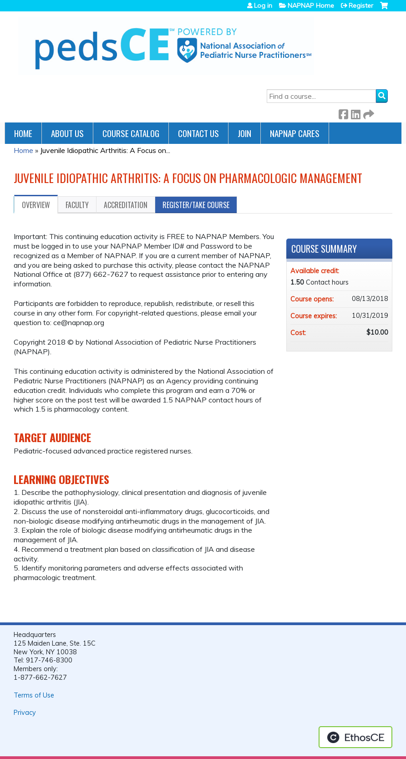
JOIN (244, 133)
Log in (263, 5)
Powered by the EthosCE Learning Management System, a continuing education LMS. (355, 737)
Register (361, 5)
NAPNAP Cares (295, 133)
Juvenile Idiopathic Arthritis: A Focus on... (105, 150)
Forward (367, 112)
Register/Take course (195, 204)
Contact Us (198, 133)
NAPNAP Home (311, 5)
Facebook (343, 112)
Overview (36, 204)
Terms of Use (34, 695)
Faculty (77, 204)
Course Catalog (130, 133)
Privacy (25, 712)
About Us (67, 133)
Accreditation (125, 204)
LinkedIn (355, 112)
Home (23, 133)
